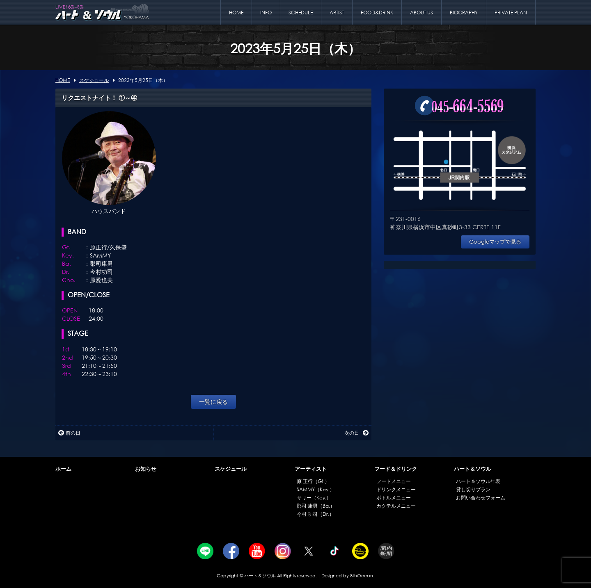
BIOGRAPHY (464, 12)
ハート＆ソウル (472, 468)
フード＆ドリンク (395, 468)
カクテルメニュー (396, 505)
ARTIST (337, 12)
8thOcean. (362, 575)
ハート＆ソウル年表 (478, 481)
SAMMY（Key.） (315, 489)
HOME (236, 12)
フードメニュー (393, 481)
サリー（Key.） (314, 497)
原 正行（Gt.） (313, 481)
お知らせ (145, 468)
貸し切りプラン (473, 489)
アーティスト (311, 468)
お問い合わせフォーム (480, 497)
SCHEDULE (301, 12)
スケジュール (231, 468)
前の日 (69, 432)
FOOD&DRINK (377, 12)
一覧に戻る (213, 402)
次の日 (356, 432)
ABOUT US (421, 12)
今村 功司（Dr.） (315, 514)
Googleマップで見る (495, 241)
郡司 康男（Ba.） (316, 505)
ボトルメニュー (393, 497)
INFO (266, 12)
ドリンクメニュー (396, 489)
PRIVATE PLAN (511, 12)
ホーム (63, 468)
